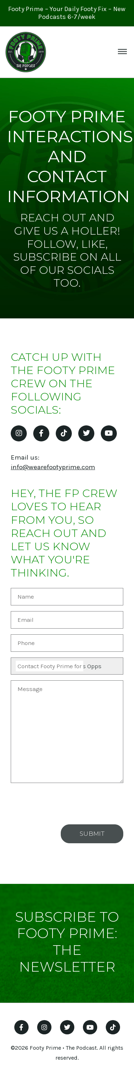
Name (26, 596)
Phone (26, 642)
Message (30, 688)
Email (26, 619)
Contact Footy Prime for (49, 666)
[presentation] (69, 803)
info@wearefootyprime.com (53, 467)
